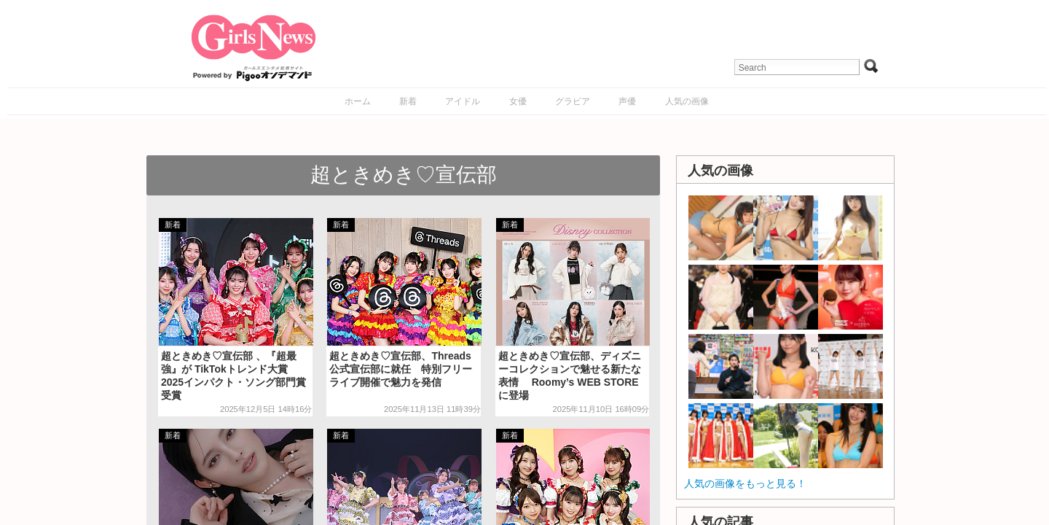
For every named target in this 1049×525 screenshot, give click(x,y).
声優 (627, 101)
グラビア (572, 101)
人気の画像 (687, 101)
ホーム (358, 101)
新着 (408, 101)
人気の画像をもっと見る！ (745, 483)
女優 (518, 101)
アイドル (462, 101)
